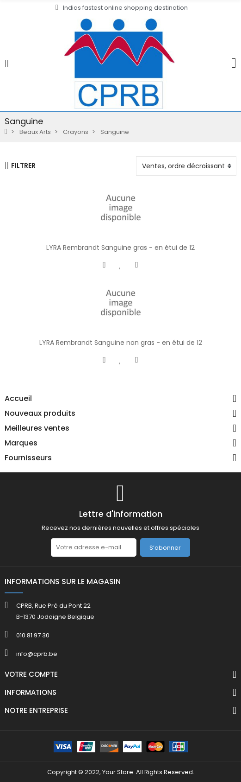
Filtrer (20, 165)
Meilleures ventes (37, 428)
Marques (21, 443)
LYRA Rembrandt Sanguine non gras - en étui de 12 (120, 342)
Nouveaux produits (40, 413)
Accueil (18, 399)
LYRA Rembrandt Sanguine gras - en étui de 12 (120, 247)
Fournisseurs (28, 458)
